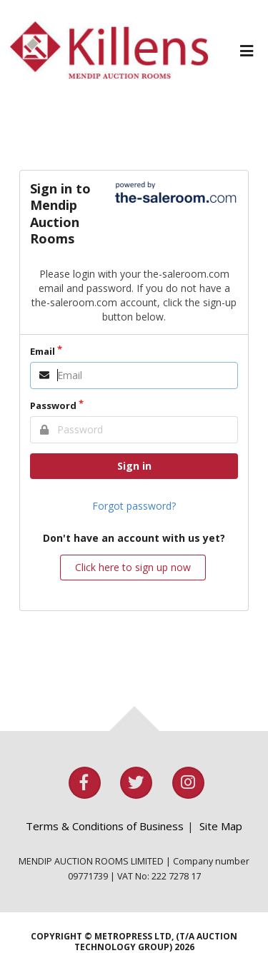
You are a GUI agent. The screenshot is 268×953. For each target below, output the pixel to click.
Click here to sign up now (133, 567)
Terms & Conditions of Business (105, 826)
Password (53, 405)
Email (42, 351)
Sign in (134, 466)
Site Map (220, 826)
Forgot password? (134, 506)
